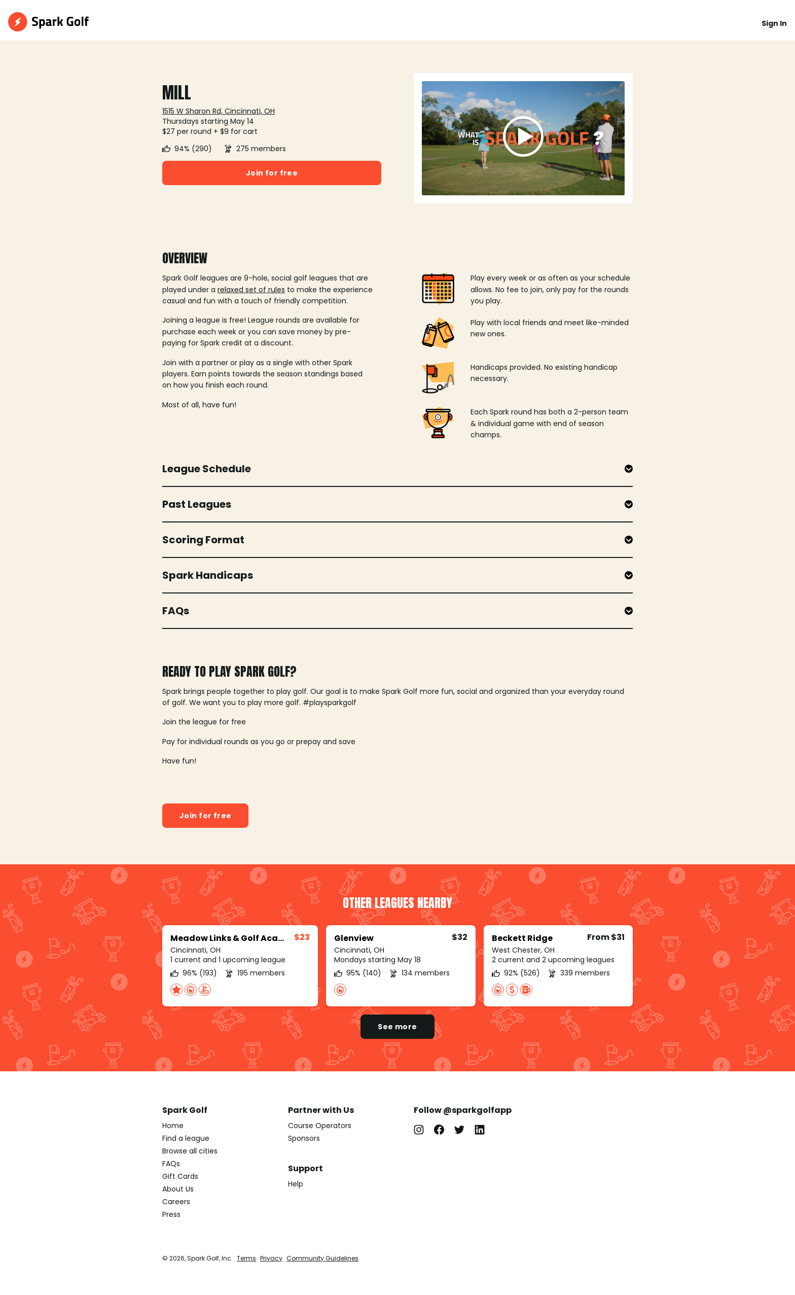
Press (171, 1214)
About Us (178, 1189)
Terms (246, 1258)
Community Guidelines (322, 1258)
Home (173, 1126)
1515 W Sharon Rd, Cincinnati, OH (218, 111)
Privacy (271, 1258)
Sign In (774, 23)
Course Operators (319, 1126)
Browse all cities (190, 1151)
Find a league (185, 1138)
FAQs (171, 1164)
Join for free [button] (272, 173)
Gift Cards (180, 1176)
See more (397, 1027)
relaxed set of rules (251, 290)
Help (295, 1184)
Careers (176, 1202)
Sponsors (304, 1138)
